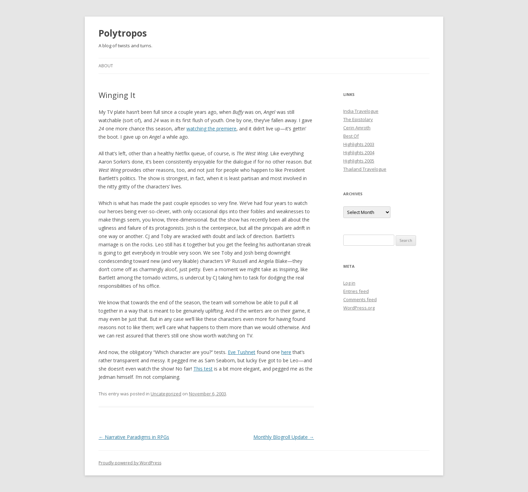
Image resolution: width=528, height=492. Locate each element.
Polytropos (123, 33)
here (286, 352)
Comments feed (360, 299)
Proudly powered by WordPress (130, 463)
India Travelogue (360, 111)
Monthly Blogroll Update (283, 437)
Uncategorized (166, 394)
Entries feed (356, 291)
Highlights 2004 (358, 152)
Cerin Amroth (356, 128)
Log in (349, 283)
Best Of (351, 136)
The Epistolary (358, 119)
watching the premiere (211, 128)
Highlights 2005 (358, 161)
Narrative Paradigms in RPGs (134, 437)
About (106, 66)
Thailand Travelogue (364, 169)
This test (203, 368)
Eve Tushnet (241, 352)
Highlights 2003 (358, 144)
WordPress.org (359, 308)
